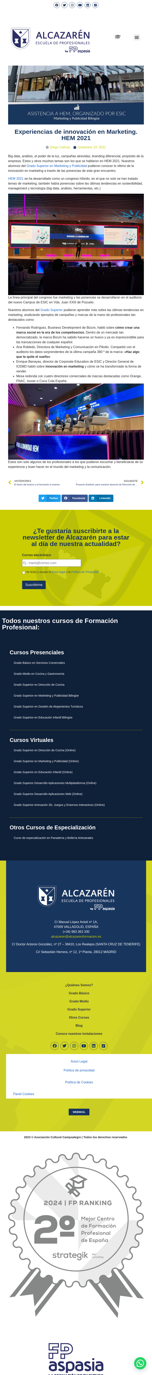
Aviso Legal (79, 1060)
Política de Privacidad (85, 571)
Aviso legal (58, 571)
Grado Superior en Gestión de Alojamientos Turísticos (48, 705)
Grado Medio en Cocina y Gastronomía (39, 672)
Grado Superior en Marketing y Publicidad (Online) (46, 760)
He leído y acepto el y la (62, 571)
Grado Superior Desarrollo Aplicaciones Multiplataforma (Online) (55, 782)
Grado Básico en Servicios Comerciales (39, 661)
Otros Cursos (79, 1016)
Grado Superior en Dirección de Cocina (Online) (44, 749)
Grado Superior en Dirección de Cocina (39, 683)
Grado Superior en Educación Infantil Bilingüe (43, 716)
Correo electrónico (36, 555)
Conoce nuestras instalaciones (79, 1033)
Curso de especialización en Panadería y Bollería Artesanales (53, 836)
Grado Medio (79, 1000)
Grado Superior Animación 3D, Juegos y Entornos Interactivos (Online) (59, 803)
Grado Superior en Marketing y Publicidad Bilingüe (46, 694)
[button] (137, 37)
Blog (79, 1024)
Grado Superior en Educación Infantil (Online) (43, 771)
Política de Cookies (79, 1081)
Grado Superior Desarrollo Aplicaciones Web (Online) (48, 793)
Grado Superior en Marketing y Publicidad (57, 166)
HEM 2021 (16, 178)
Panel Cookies (23, 1093)
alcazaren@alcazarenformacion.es (76, 935)
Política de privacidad (79, 1069)
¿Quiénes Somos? (79, 984)
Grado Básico (79, 992)
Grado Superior (52, 310)
